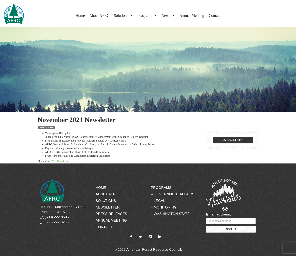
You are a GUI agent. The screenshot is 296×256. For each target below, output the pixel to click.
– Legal (158, 201)
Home (80, 15)
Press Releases (111, 214)
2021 (53, 161)
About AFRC (99, 15)
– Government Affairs (172, 194)
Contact (214, 15)
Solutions (123, 15)
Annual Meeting (192, 15)
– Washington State (170, 214)
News (168, 15)
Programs (147, 15)
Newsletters (63, 161)
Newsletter (108, 207)
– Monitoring (164, 207)
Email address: (218, 214)
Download (233, 140)
